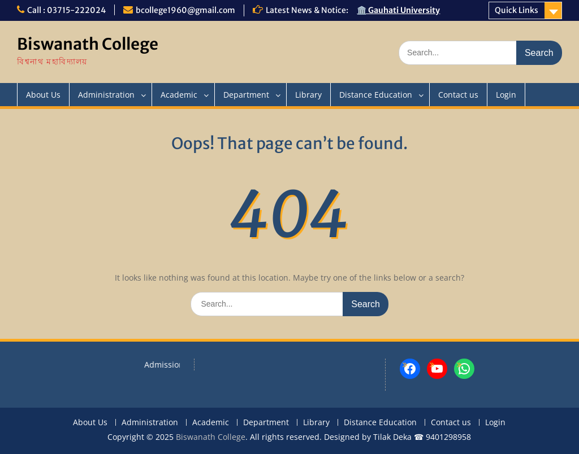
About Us (43, 94)
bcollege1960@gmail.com (185, 10)
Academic (179, 94)
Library (308, 94)
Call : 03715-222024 (66, 10)
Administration (106, 94)
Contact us (458, 94)
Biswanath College (87, 44)
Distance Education (375, 94)
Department (246, 94)
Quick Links (516, 10)
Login (506, 94)
